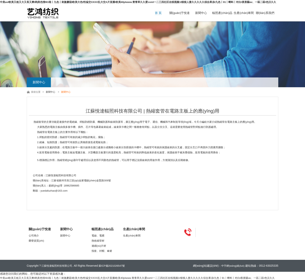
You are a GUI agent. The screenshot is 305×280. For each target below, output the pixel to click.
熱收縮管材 (98, 240)
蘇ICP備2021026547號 (112, 265)
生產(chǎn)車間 (244, 13)
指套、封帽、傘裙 (102, 250)
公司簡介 (34, 235)
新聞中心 (201, 13)
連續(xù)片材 (99, 245)
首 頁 (158, 13)
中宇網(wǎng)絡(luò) (232, 265)
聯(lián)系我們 (265, 13)
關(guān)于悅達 (179, 13)
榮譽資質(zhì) (36, 240)
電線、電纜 (98, 235)
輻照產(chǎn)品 (222, 13)
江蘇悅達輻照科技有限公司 (56, 265)
